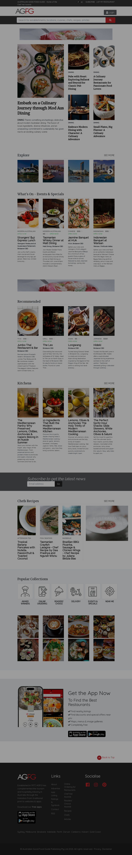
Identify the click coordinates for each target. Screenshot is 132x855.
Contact (55, 809)
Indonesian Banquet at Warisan (100, 240)
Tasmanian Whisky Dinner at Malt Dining (53, 240)
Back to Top (106, 757)
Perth (59, 831)
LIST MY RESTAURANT (106, 2)
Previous (21, 171)
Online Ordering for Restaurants (70, 787)
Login (110, 12)
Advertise (55, 788)
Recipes (67, 811)
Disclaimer (107, 849)
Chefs (67, 815)
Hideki (97, 345)
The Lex (48, 345)
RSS (53, 813)
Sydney (21, 831)
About (54, 784)
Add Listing (54, 794)
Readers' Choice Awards (68, 803)
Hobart (85, 831)
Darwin (66, 831)
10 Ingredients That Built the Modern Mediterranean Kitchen (52, 426)
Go (58, 483)
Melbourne (31, 831)
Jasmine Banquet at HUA (78, 239)
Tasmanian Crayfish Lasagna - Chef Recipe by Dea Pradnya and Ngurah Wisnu (49, 549)
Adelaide (51, 831)
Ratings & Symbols (55, 802)
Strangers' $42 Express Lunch (26, 239)
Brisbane (41, 831)
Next (110, 171)
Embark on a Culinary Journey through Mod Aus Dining (40, 108)
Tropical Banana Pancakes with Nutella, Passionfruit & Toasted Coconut (26, 550)
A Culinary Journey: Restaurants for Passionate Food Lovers (102, 82)
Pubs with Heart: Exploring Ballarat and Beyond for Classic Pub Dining (78, 82)
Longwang (74, 345)
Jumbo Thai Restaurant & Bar (27, 346)
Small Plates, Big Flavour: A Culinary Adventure (102, 132)
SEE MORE (109, 155)
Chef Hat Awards (24, 4)
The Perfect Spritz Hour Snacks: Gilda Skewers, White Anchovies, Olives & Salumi (102, 427)
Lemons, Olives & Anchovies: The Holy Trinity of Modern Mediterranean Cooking (78, 427)
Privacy (97, 849)
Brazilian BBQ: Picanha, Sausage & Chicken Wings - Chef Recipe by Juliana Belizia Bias (71, 550)
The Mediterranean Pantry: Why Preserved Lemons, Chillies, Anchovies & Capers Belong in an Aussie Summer (27, 431)
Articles (67, 819)
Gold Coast (95, 831)
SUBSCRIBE (90, 2)
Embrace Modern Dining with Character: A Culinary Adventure (78, 133)
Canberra (75, 831)
